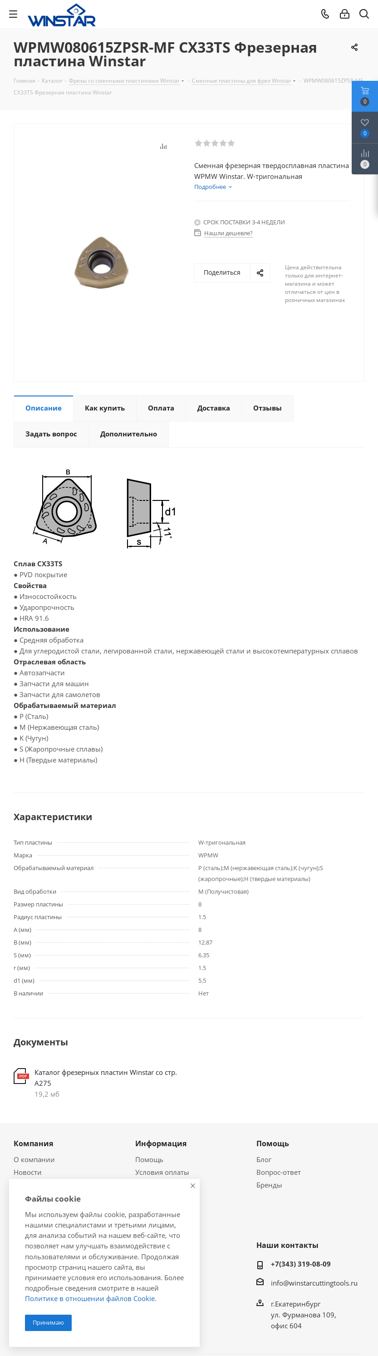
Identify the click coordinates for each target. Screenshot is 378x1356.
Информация (161, 1143)
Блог (263, 1159)
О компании (34, 1159)
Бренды (269, 1184)
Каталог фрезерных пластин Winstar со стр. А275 (105, 1078)
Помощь (149, 1159)
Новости (28, 1172)
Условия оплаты (162, 1172)
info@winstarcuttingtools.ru (314, 1282)
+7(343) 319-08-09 (301, 1263)
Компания (33, 1143)
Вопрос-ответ (278, 1172)
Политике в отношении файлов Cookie (90, 1298)
